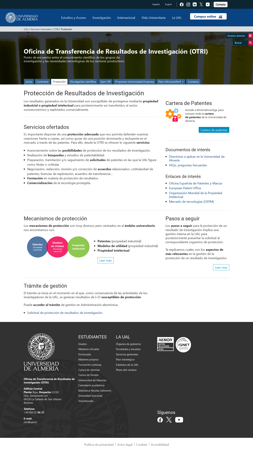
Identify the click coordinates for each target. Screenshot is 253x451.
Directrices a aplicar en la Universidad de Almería (197, 158)
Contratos (42, 81)
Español (156, 4)
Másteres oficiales (88, 349)
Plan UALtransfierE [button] (170, 81)
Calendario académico (91, 385)
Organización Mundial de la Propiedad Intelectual (195, 195)
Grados (82, 344)
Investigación (102, 17)
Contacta (220, 4)
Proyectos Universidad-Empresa (134, 81)
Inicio (29, 81)
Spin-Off (105, 81)
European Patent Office (185, 188)
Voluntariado (85, 401)
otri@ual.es (30, 422)
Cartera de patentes (214, 130)
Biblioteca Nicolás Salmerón (94, 390)
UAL (26, 29)
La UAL (176, 17)
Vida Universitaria (154, 17)
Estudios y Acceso (73, 17)
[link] (221, 4)
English (168, 4)
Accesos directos (240, 35)
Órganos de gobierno (128, 344)
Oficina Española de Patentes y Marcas (195, 183)
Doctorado (84, 354)
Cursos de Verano (88, 375)
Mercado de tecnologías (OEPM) (191, 201)
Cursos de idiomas (89, 370)
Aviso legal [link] (124, 444)
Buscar (244, 42)
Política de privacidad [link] (99, 444)
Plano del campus (126, 370)
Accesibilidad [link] (160, 444)
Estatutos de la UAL (127, 364)
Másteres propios (88, 359)
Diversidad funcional (90, 395)
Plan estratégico (125, 359)
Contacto (193, 81)
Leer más (105, 260)
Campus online (208, 16)
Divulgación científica (83, 81)
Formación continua (89, 364)
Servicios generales (127, 354)
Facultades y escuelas (128, 349)
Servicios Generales (41, 29)
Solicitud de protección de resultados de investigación (64, 312)
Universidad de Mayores (92, 380)
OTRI (56, 29)
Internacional (126, 17)
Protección (59, 81)
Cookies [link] (141, 444)
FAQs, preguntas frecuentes (188, 165)
